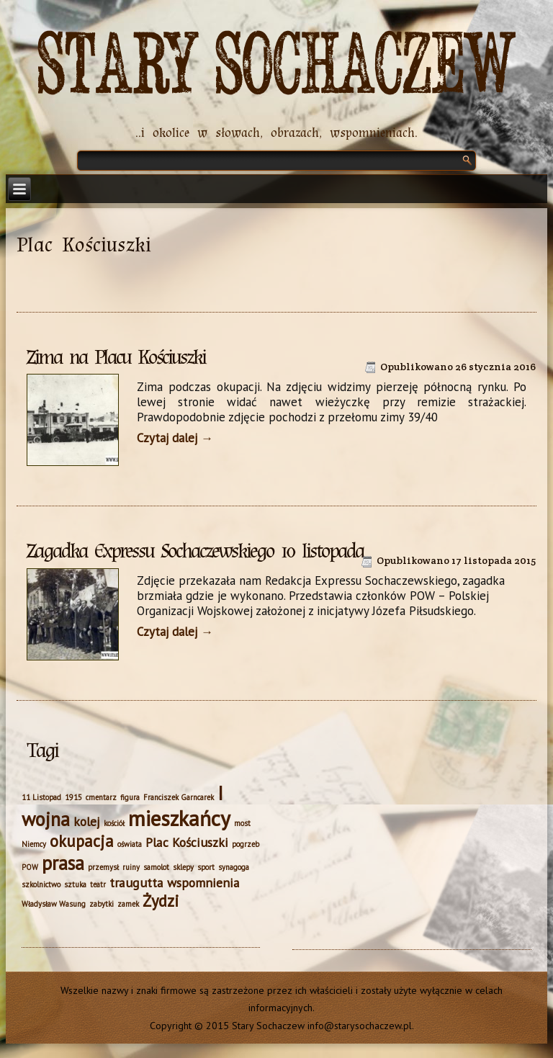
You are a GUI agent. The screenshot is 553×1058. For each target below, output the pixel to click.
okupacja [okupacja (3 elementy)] (82, 840)
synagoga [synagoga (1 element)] (233, 867)
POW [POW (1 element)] (30, 867)
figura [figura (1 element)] (130, 797)
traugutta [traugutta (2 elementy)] (136, 882)
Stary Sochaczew (277, 66)
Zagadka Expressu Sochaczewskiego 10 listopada (195, 551)
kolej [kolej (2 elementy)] (86, 821)
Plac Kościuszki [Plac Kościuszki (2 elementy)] (186, 842)
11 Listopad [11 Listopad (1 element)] (41, 797)
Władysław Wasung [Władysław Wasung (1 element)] (54, 904)
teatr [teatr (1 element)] (98, 884)
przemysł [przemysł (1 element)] (103, 867)
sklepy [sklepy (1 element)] (183, 867)
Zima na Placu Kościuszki (116, 357)
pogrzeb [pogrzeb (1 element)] (245, 844)
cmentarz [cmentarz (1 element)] (101, 797)
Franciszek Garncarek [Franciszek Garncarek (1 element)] (178, 797)
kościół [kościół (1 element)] (114, 823)
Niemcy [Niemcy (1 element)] (34, 844)
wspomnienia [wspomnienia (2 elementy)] (203, 882)
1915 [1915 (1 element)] (73, 797)
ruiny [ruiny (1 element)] (131, 867)
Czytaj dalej (175, 438)
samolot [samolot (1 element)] (156, 867)
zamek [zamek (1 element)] (128, 904)
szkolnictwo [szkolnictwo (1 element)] (41, 884)
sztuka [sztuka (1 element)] (75, 884)
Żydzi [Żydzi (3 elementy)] (161, 900)
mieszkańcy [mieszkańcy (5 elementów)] (179, 818)
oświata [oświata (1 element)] (129, 844)
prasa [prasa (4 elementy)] (63, 863)
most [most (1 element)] (242, 823)
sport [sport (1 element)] (206, 867)
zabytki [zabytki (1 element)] (101, 904)
